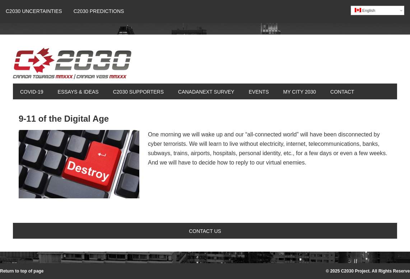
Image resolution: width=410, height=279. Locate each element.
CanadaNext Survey (206, 92)
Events (259, 92)
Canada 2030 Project (72, 66)
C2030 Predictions (99, 11)
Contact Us (205, 231)
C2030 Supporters (138, 92)
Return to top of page (21, 271)
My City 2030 (299, 92)
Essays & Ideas (75, 92)
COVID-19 (31, 92)
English (365, 10)
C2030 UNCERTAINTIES (34, 11)
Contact (342, 92)
